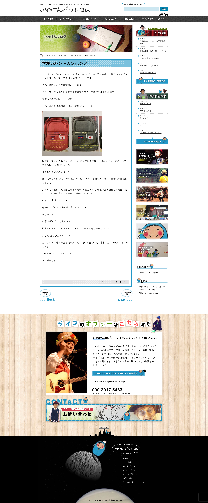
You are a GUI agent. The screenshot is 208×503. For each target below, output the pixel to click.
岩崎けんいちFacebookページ (151, 293)
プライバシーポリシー (148, 273)
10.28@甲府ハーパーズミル (150, 133)
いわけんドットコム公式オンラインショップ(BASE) (153, 288)
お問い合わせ (128, 478)
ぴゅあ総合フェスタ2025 (149, 58)
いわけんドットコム (52, 56)
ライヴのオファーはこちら (133, 482)
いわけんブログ (68, 56)
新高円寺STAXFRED (148, 73)
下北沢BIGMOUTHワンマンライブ (153, 51)
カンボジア (121, 282)
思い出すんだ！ (146, 118)
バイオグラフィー (130, 466)
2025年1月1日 (145, 111)
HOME (125, 458)
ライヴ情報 (127, 462)
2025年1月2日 (145, 104)
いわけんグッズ (129, 470)
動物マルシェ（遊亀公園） (150, 66)
